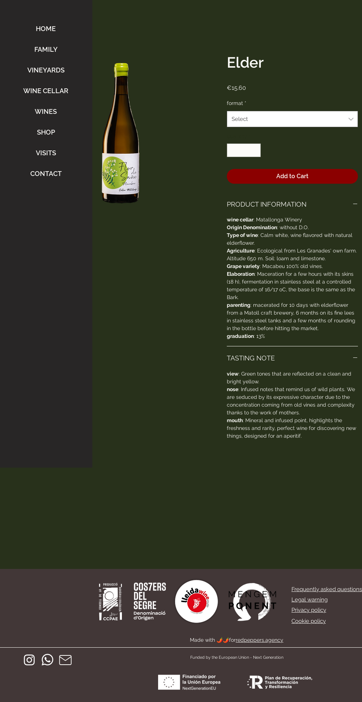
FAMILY (46, 49)
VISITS (46, 153)
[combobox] (292, 119)
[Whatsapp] (47, 659)
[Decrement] (232, 150)
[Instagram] (29, 659)
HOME (46, 29)
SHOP (46, 132)
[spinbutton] (243, 150)
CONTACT (46, 173)
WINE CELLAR (45, 91)
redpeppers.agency (259, 640)
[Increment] (255, 150)
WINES (46, 111)
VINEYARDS (46, 70)
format (236, 103)
